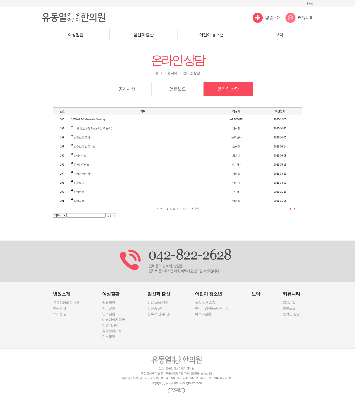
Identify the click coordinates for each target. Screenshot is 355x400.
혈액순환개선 (112, 331)
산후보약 (79, 182)
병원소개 (273, 17)
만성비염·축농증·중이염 (212, 308)
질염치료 (79, 200)
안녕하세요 (80, 155)
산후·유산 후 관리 (159, 314)
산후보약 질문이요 (84, 146)
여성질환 (75, 35)
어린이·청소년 (211, 35)
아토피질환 (203, 314)
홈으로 (309, 3)
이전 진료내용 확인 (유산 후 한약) (93, 128)
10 (187, 209)
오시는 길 (60, 314)
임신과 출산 (143, 35)
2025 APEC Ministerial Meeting (88, 119)
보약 (279, 35)
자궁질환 (108, 308)
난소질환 (108, 314)
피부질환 (108, 336)
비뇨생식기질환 (113, 319)
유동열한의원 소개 (66, 302)
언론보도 (177, 89)
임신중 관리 (155, 308)
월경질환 (108, 302)
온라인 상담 (228, 89)
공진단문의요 (81, 164)
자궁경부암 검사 (83, 173)
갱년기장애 (110, 325)
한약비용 (79, 191)
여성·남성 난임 (157, 302)
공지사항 (127, 89)
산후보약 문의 (82, 137)
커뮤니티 (305, 17)
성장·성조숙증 (205, 302)
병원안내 (59, 308)
